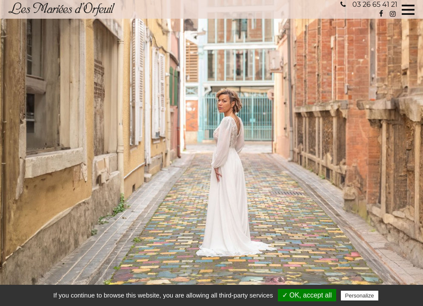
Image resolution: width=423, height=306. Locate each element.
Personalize (359, 295)
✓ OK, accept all (307, 295)
